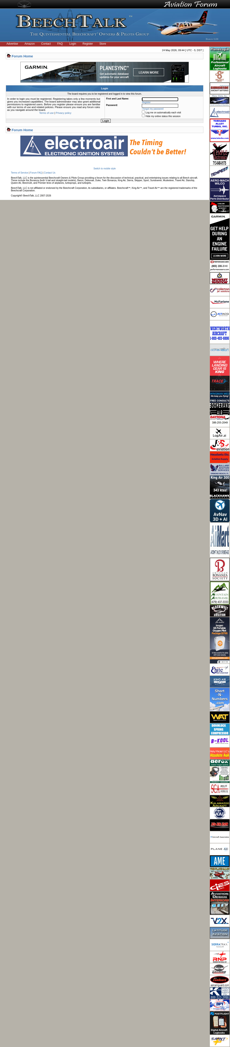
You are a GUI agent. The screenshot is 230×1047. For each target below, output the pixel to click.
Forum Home (22, 56)
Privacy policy (63, 113)
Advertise (12, 43)
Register (88, 43)
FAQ (60, 43)
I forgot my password (153, 109)
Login (72, 43)
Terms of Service (19, 172)
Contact (46, 43)
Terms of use (46, 113)
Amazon (30, 43)
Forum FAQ (36, 172)
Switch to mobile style (104, 168)
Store (102, 43)
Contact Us (49, 172)
